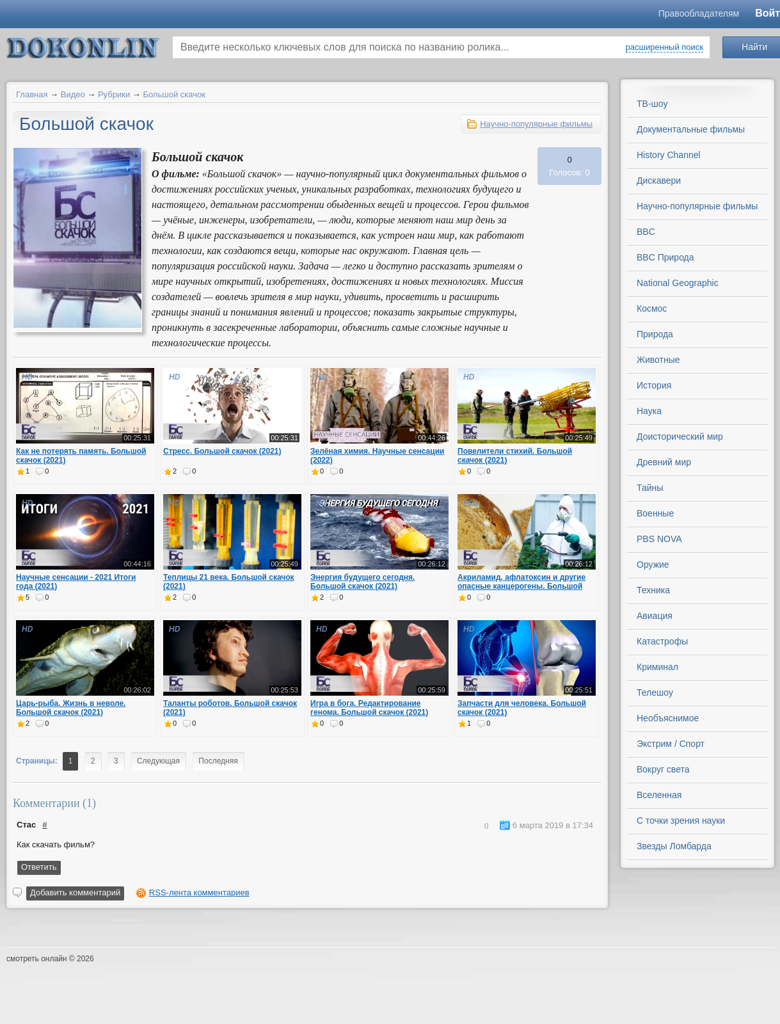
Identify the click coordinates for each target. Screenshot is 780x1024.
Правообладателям (698, 13)
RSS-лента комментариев (199, 892)
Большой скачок (174, 94)
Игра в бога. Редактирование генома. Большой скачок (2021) (369, 708)
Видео (73, 94)
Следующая (158, 760)
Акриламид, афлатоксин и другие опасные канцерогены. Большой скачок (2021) (521, 586)
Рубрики (114, 94)
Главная (31, 94)
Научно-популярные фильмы (536, 124)
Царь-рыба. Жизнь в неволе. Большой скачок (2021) (70, 708)
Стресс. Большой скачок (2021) (222, 451)
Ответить (39, 867)
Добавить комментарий (75, 892)
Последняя (217, 760)
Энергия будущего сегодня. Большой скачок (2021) (362, 582)
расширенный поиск (664, 47)
